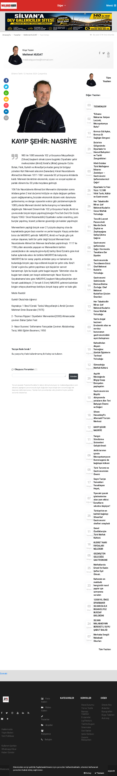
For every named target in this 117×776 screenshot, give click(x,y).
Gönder (73, 376)
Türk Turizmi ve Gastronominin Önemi (101, 471)
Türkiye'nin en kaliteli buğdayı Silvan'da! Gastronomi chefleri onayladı (102, 517)
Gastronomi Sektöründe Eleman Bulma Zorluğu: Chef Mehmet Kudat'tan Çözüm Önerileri (102, 287)
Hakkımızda (7, 729)
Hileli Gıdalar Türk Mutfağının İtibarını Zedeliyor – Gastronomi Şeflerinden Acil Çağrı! (101, 173)
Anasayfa (6, 35)
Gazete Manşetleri (86, 738)
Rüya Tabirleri (108, 715)
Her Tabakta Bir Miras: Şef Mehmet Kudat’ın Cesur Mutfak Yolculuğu (102, 207)
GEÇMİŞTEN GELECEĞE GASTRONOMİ (100, 556)
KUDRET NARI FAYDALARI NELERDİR (100, 545)
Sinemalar (86, 727)
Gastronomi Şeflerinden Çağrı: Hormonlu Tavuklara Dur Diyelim (102, 249)
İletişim (46, 739)
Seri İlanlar (86, 730)
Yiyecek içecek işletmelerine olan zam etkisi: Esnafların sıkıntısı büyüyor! (102, 499)
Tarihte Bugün (88, 724)
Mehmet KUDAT (30, 35)
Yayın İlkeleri (7, 732)
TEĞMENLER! (100, 106)
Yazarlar (17, 35)
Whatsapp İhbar (9, 749)
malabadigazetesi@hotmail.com (38, 60)
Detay (87, 773)
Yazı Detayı (44, 35)
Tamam (99, 773)
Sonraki (3, 673)
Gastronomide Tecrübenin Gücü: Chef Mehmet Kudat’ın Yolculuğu (102, 266)
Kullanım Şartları (9, 746)
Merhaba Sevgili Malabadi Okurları (101, 637)
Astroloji (105, 718)
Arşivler (47, 725)
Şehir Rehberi (87, 734)
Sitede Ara (107, 705)
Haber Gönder (8, 752)
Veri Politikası (8, 736)
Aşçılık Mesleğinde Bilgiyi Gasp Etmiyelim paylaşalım (99, 380)
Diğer (60, 5)
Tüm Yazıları (105, 649)
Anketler (106, 708)
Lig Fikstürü (86, 720)
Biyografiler (107, 711)
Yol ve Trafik (87, 708)
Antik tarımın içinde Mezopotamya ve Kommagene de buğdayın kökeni (102, 456)
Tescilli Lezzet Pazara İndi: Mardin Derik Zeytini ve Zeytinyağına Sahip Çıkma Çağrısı (101, 228)
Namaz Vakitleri (85, 712)
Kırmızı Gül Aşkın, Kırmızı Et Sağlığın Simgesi (102, 134)
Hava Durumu (87, 705)
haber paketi (6, 772)
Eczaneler (86, 717)
